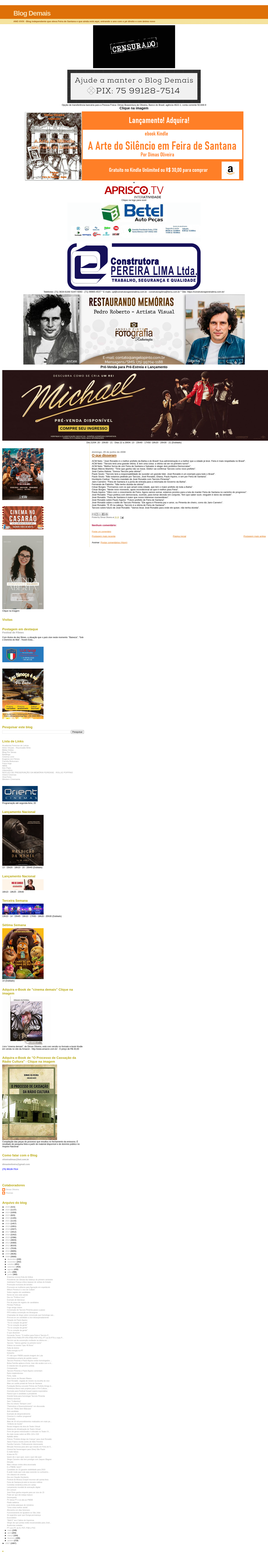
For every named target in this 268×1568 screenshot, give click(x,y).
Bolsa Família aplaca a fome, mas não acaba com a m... (30, 1363)
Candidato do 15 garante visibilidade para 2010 (26, 1470)
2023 (7, 1215)
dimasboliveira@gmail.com (16, 1164)
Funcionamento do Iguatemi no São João (23, 1513)
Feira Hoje (7, 763)
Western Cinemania (11, 779)
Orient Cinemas (9, 775)
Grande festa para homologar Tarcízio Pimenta (26, 1396)
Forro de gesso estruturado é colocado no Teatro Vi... (28, 1431)
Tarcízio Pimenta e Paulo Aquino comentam (24, 1371)
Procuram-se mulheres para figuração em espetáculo (28, 1287)
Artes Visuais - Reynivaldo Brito (16, 748)
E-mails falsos (12, 1452)
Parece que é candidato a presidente (22, 1394)
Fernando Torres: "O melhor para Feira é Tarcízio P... (28, 1335)
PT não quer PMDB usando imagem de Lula (25, 1356)
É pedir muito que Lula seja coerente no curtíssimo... (28, 1472)
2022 (7, 1218)
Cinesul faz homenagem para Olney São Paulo (26, 1449)
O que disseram (104, 455)
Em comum (11, 1490)
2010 (7, 1251)
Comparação (12, 1368)
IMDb (4, 766)
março (10, 1535)
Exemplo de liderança (16, 1300)
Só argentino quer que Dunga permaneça (24, 1515)
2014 (7, 1240)
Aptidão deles (12, 1436)
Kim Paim (6, 768)
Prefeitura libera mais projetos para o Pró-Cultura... (27, 1388)
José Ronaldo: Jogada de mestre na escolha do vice (28, 1381)
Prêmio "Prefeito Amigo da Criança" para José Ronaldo (29, 1439)
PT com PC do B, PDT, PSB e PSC (21, 1528)
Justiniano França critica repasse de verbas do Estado (29, 1282)
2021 (7, 1221)
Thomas (9, 1193)
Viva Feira (6, 777)
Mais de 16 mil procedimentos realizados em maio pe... (29, 1421)
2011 (7, 1248)
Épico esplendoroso (15, 1373)
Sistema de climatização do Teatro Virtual (23, 1429)
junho (10, 1274)
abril (10, 1533)
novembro (12, 1262)
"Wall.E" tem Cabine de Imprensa (20, 1520)
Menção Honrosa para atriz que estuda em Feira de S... (29, 1447)
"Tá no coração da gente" (17, 1323)
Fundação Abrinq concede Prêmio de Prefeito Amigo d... (29, 1386)
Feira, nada (11, 1376)
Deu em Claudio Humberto (18, 1477)
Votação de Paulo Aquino (17, 1320)
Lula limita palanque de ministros (20, 1505)
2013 (7, 1243)
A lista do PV (12, 1454)
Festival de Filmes (13, 632)
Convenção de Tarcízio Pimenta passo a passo (26, 1310)
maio (10, 1530)
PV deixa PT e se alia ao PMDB (20, 1500)
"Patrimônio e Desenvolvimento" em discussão (26, 1406)
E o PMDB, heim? (14, 1467)
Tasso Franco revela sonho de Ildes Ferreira (25, 1442)
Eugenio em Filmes (11, 759)
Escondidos (11, 1518)
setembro (12, 1267)
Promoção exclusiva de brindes (19, 1285)
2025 (7, 1209)
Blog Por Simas (9, 752)
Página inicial (179, 536)
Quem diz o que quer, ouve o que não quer (24, 1457)
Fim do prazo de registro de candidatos (23, 1302)
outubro (11, 1264)
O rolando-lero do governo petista (20, 1366)
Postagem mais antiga (254, 536)
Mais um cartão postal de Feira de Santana (24, 1383)
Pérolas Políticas (14, 1305)
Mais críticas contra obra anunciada (21, 1465)
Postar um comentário (101, 531)
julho (10, 1272)
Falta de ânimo (13, 1348)
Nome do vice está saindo (17, 1295)
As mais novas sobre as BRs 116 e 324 (23, 1434)
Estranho (10, 1353)
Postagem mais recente (104, 536)
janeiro (11, 1540)
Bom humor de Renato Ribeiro (19, 1378)
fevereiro (12, 1538)
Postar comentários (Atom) (114, 542)
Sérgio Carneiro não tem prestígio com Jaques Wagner (29, 1459)
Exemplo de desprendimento (18, 1414)
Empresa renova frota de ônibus (20, 1277)
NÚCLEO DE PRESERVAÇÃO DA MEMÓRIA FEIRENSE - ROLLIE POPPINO (37, 772)
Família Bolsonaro (10, 761)
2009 (7, 1254)
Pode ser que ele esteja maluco (20, 1495)
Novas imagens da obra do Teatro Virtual (23, 1426)
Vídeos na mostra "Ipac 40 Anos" (20, 1345)
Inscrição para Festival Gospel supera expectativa (27, 1391)
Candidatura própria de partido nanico (22, 1358)
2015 (7, 1237)
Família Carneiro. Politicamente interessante (25, 1444)
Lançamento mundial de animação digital (23, 1487)
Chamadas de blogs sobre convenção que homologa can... (31, 1315)
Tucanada (11, 1419)
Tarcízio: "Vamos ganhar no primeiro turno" (24, 1343)
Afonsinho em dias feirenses (18, 1510)
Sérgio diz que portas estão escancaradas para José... (29, 1523)
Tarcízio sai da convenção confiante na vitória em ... (28, 1340)
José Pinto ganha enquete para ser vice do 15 (25, 1492)
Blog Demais (31, 13)
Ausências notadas (14, 1525)
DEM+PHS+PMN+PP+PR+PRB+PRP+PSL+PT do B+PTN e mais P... (35, 1338)
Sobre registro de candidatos (18, 1292)
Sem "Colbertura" (14, 1401)
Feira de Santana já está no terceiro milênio (24, 1482)
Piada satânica (13, 1502)
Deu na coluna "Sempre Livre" (19, 1404)
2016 (7, 1234)
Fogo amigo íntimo (14, 1307)
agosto (11, 1269)
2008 (7, 1256)
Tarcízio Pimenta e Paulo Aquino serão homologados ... (29, 1361)
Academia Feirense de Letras (15, 745)
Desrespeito (12, 1497)
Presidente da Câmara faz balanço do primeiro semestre (30, 1280)
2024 (7, 1212)
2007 (7, 1543)
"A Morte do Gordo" (15, 1424)
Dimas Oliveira (12, 1189)
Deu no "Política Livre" (16, 1297)
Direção (10, 1462)
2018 (7, 1229)
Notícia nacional (13, 1399)
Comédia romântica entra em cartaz (21, 1485)
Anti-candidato (13, 1411)
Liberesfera (7, 770)
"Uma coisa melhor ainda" (17, 1507)
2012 (7, 1245)
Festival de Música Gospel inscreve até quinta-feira (27, 1480)
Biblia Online (8, 750)
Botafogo (6, 754)
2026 (7, 1207)
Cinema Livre (8, 757)
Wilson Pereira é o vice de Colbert (21, 1290)
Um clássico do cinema (16, 1475)
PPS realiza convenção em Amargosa (22, 1312)
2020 (7, 1223)
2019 (7, 1226)
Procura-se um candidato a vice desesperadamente (28, 1317)
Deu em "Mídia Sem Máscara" (19, 1409)
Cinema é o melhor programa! (19, 1416)
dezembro (12, 1259)
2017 (7, 1232)
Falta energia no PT (15, 1350)
